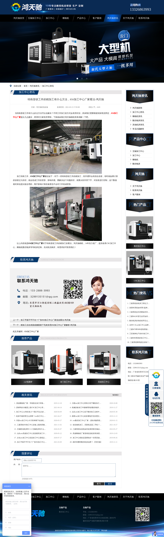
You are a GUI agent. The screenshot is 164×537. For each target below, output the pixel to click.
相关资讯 (27, 394)
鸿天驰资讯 (112, 18)
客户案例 (97, 18)
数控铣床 (136, 164)
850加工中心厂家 (31, 331)
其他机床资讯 (138, 125)
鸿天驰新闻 (137, 108)
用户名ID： (18, 459)
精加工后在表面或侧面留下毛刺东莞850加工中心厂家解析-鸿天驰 (48, 325)
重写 (99, 484)
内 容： (18, 464)
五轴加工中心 (34, 18)
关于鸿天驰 (128, 18)
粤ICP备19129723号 (93, 530)
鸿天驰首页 (18, 18)
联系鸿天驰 (144, 18)
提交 (110, 484)
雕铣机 (66, 18)
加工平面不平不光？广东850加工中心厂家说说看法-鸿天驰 (45, 320)
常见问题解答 (138, 129)
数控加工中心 (34, 497)
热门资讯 (139, 293)
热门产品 (139, 204)
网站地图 (104, 530)
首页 (26, 86)
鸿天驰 (139, 174)
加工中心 (50, 18)
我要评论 (27, 453)
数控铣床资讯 (138, 120)
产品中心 (81, 18)
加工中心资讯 (48, 86)
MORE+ (116, 395)
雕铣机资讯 (137, 116)
